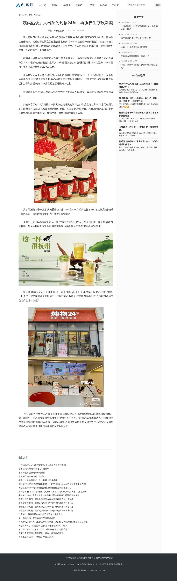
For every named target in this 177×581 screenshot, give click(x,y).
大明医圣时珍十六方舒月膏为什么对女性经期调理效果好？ (45, 488)
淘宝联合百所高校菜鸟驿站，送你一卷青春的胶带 (41, 533)
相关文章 (138, 17)
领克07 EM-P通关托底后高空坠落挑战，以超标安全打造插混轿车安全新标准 (53, 522)
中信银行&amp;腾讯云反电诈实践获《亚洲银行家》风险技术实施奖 (49, 495)
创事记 (54, 5)
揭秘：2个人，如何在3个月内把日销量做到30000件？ (43, 525)
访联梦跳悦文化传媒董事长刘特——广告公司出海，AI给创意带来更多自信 (52, 484)
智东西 (79, 5)
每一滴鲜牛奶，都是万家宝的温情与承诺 (37, 518)
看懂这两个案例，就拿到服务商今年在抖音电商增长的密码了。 (47, 499)
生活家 (115, 5)
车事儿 (66, 5)
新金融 (103, 5)
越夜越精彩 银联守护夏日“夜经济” (34, 469)
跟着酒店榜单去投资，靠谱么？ (33, 476)
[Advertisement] (65, 546)
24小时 (42, 5)
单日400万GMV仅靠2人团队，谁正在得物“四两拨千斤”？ (44, 529)
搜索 (158, 5)
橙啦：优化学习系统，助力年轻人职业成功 (38, 480)
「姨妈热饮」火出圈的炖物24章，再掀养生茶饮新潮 (42, 465)
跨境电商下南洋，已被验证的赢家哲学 (36, 537)
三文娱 (91, 5)
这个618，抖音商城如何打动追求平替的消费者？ (41, 514)
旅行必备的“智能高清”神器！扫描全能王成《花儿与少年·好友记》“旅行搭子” (53, 491)
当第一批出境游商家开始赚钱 (32, 472)
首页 (31, 15)
